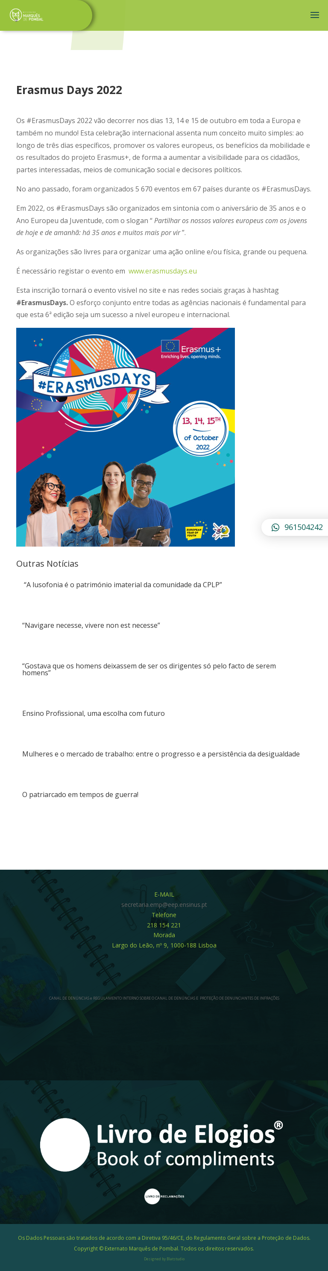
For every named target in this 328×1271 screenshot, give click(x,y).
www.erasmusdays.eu (164, 271)
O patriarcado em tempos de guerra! (80, 794)
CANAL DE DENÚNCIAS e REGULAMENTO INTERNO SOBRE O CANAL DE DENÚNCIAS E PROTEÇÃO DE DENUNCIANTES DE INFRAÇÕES (164, 998)
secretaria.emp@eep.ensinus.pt (164, 904)
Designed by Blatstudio (164, 1258)
